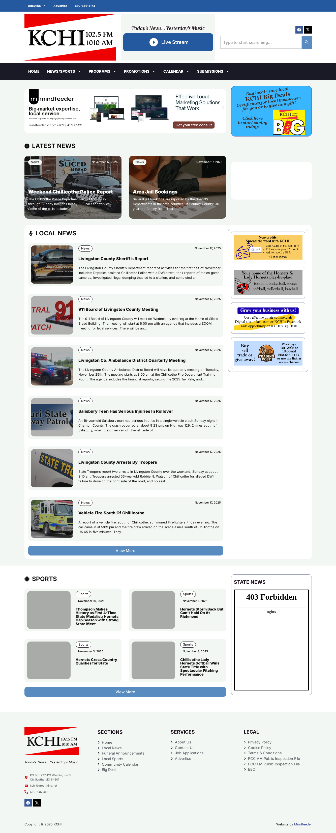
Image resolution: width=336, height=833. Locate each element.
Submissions (213, 71)
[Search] (307, 42)
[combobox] (260, 42)
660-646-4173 (85, 6)
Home (34, 71)
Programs (102, 71)
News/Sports (64, 71)
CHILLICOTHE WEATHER (271, 181)
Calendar (176, 71)
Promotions (140, 71)
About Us (37, 6)
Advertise (61, 6)
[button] (27, 107)
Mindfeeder (303, 824)
